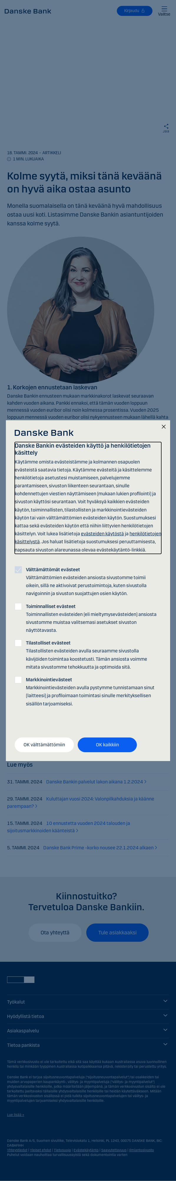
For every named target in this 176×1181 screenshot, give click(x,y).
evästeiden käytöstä (102, 533)
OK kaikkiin (107, 745)
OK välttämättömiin (44, 745)
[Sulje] (164, 426)
